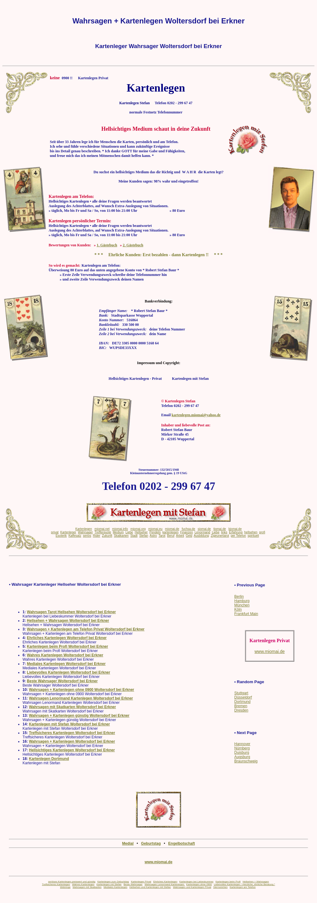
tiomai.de (219, 529)
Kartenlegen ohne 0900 (199, 884)
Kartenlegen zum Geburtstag (113, 881)
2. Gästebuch (133, 245)
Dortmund (242, 702)
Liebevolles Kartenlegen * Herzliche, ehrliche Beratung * (244, 884)
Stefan (143, 535)
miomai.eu (155, 529)
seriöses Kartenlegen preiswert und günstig (71, 881)
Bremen (240, 706)
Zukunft (107, 535)
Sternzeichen (220, 887)
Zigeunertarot (220, 535)
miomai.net (102, 529)
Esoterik (61, 535)
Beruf (171, 535)
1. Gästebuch (107, 245)
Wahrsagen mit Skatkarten (87, 887)
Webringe (65, 887)
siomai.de (204, 529)
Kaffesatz (74, 535)
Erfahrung (236, 532)
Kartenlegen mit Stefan (108, 884)
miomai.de (172, 529)
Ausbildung (201, 535)
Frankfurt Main (246, 614)
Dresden (241, 710)
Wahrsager (85, 532)
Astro (153, 535)
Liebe (129, 532)
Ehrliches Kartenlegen (165, 881)
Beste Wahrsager (133, 884)
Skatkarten (121, 535)
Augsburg (242, 757)
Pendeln (155, 532)
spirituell (253, 535)
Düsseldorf (243, 697)
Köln (238, 609)
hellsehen (251, 532)
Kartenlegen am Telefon (242, 887)
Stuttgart (241, 693)
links (224, 532)
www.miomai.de (158, 862)
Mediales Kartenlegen (115, 887)
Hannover (242, 744)
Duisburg (241, 752)
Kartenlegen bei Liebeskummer (196, 881)
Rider (96, 535)
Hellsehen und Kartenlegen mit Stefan (150, 887)
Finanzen (186, 532)
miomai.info (120, 529)
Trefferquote (102, 532)
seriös (87, 535)
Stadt (133, 535)
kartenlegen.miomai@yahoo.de (196, 415)
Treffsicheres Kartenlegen (56, 884)
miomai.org (138, 529)
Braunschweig (245, 761)
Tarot (161, 535)
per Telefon (238, 535)
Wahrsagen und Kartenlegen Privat (192, 887)
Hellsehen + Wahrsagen (256, 881)
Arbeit (180, 535)
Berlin (239, 596)
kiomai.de (235, 529)
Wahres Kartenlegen (83, 884)
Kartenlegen (83, 529)
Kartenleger (68, 532)
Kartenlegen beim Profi (227, 881)
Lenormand (202, 532)
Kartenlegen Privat (141, 881)
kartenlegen (171, 532)
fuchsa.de (188, 529)
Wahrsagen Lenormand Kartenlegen (165, 884)
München (241, 605)
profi (262, 532)
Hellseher (141, 532)
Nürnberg (242, 748)
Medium (118, 532)
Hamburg (241, 601)
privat (54, 532)
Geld (189, 535)
